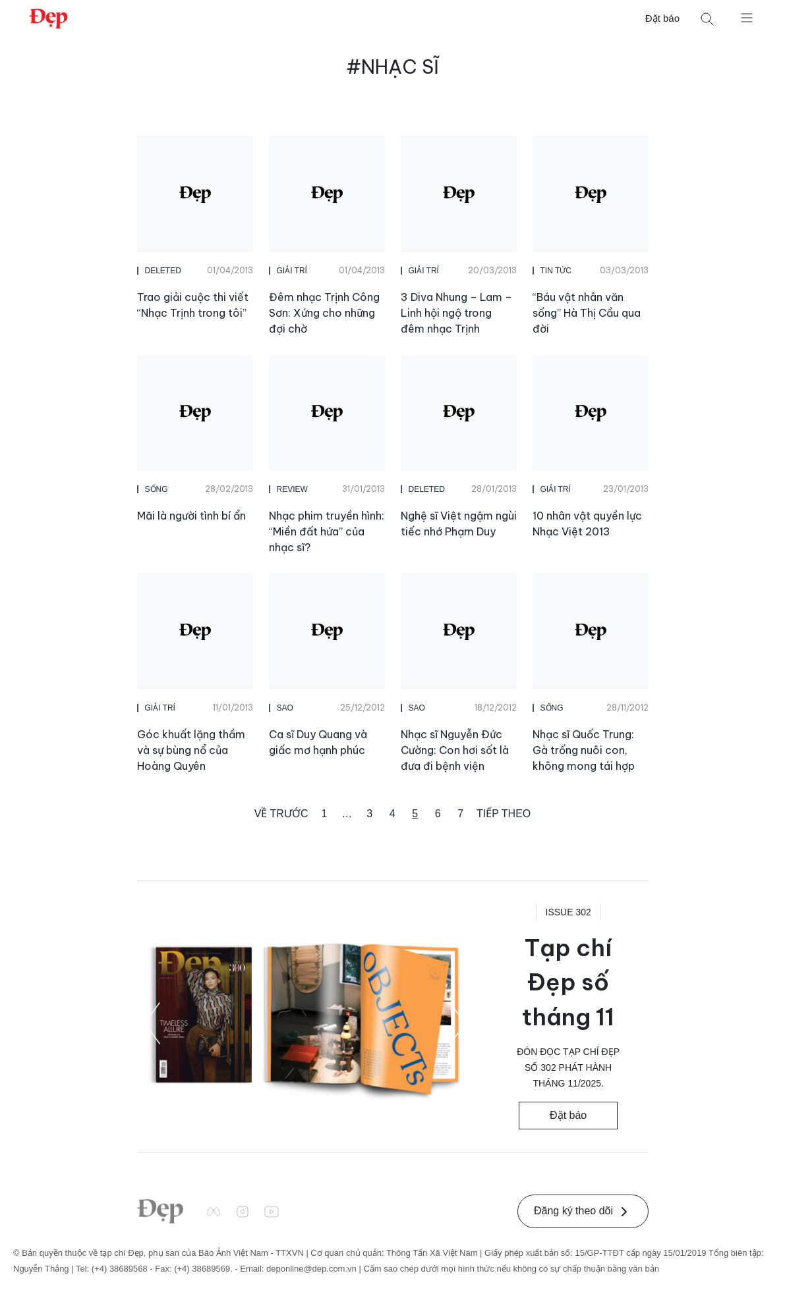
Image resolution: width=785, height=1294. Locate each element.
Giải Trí (292, 271)
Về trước (281, 813)
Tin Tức (555, 271)
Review (292, 489)
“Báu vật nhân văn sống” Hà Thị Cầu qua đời (587, 312)
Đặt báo (662, 18)
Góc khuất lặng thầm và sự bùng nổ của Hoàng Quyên (191, 750)
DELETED (163, 271)
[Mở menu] (747, 17)
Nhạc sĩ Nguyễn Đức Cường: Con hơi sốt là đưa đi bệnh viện (455, 750)
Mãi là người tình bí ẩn (191, 515)
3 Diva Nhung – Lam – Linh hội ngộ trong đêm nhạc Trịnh (456, 312)
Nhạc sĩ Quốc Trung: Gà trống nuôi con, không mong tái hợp (584, 750)
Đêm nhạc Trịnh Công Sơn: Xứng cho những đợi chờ (324, 312)
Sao (285, 708)
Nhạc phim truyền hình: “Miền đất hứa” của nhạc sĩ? (326, 531)
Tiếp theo (504, 813)
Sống (156, 489)
